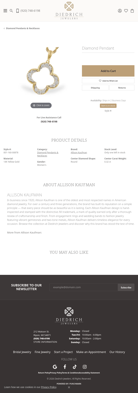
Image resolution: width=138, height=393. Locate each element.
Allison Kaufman (79, 152)
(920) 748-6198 (49, 121)
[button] (11, 10)
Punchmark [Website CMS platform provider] (75, 384)
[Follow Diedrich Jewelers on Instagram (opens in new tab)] (84, 366)
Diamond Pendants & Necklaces (23, 28)
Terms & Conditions (70, 373)
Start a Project (63, 352)
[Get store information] (45, 341)
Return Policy (44, 373)
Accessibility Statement (89, 373)
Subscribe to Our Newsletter (26, 287)
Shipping (95, 87)
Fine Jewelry (42, 352)
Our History (117, 352)
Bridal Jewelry (22, 352)
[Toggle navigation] (4, 10)
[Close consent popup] (69, 387)
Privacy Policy (56, 373)
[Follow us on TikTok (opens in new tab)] (74, 366)
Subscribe (126, 287)
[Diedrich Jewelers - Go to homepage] (69, 316)
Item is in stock (108, 105)
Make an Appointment (91, 352)
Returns (122, 87)
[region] (41, 72)
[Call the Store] (42, 338)
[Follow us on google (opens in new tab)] (54, 366)
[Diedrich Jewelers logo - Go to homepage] (69, 10)
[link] (27, 10)
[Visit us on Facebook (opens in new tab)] (64, 366)
